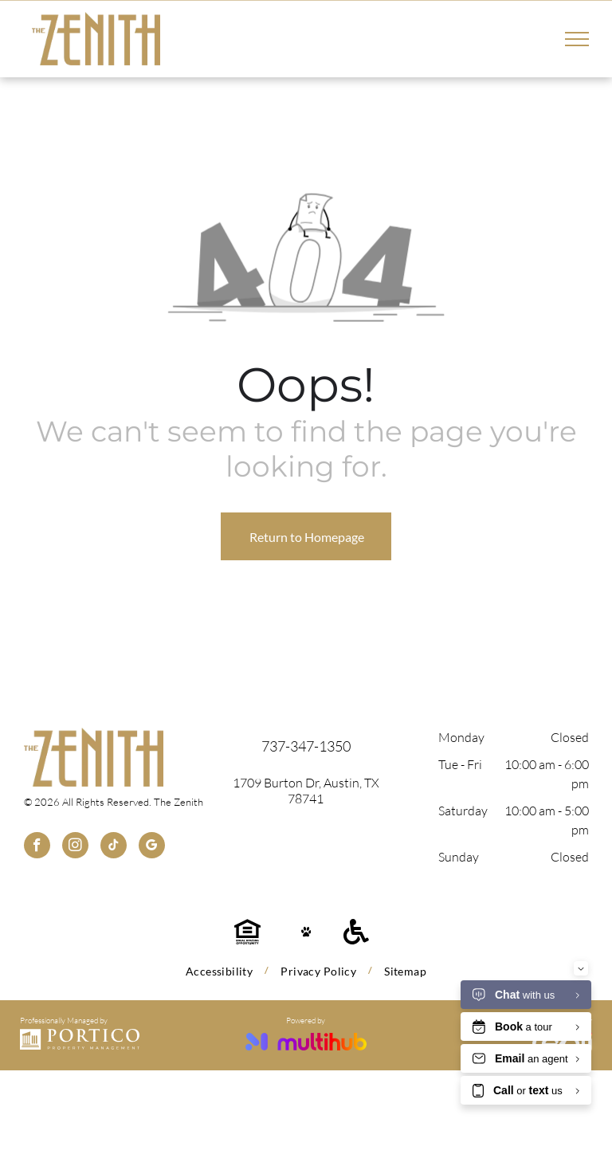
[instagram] (75, 847)
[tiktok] (113, 847)
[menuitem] (221, 971)
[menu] (577, 39)
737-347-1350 (306, 746)
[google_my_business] (152, 847)
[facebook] (37, 847)
